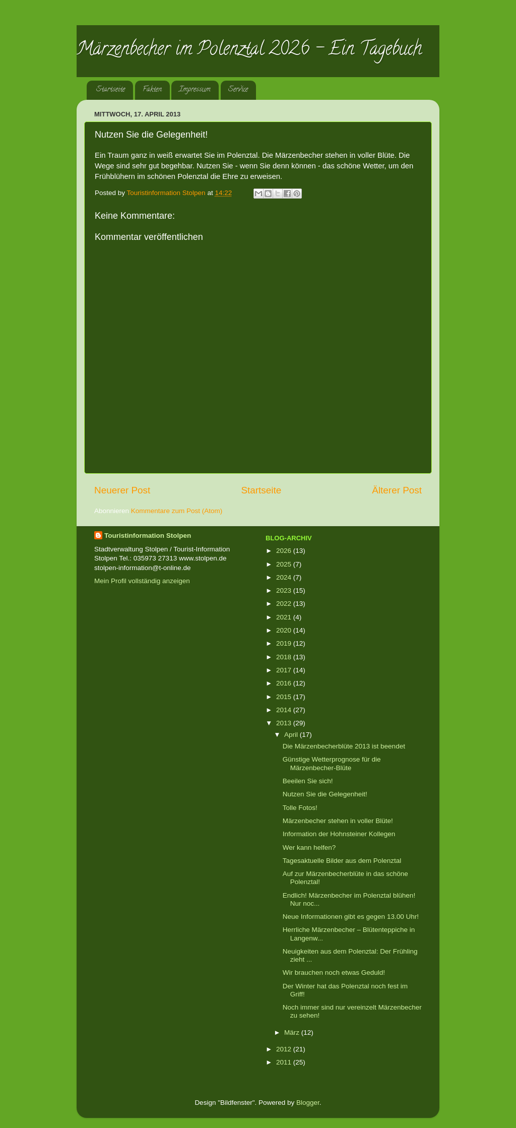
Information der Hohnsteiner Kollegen (339, 834)
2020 (284, 630)
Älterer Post (397, 490)
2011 (284, 1062)
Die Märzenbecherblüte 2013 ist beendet (344, 746)
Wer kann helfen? (309, 847)
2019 (284, 643)
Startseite (110, 90)
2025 (284, 564)
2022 (284, 603)
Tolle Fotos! (300, 807)
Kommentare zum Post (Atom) (177, 511)
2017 (284, 670)
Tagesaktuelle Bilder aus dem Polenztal (342, 860)
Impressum (195, 90)
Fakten (152, 90)
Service (238, 90)
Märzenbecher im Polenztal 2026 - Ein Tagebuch (249, 50)
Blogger (307, 1102)
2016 (284, 683)
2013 (284, 723)
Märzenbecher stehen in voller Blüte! (338, 821)
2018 (284, 657)
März (292, 1032)
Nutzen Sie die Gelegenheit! (325, 794)
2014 (284, 710)
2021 (284, 617)
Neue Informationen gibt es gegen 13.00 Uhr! (351, 916)
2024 (284, 577)
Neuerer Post (122, 490)
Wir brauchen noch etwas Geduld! (334, 972)
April (292, 734)
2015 (284, 697)
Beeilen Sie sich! (308, 781)
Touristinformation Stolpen (147, 535)
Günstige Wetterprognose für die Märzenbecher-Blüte (332, 763)
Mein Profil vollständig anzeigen (142, 581)
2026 (284, 550)
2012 (284, 1049)
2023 (284, 590)
